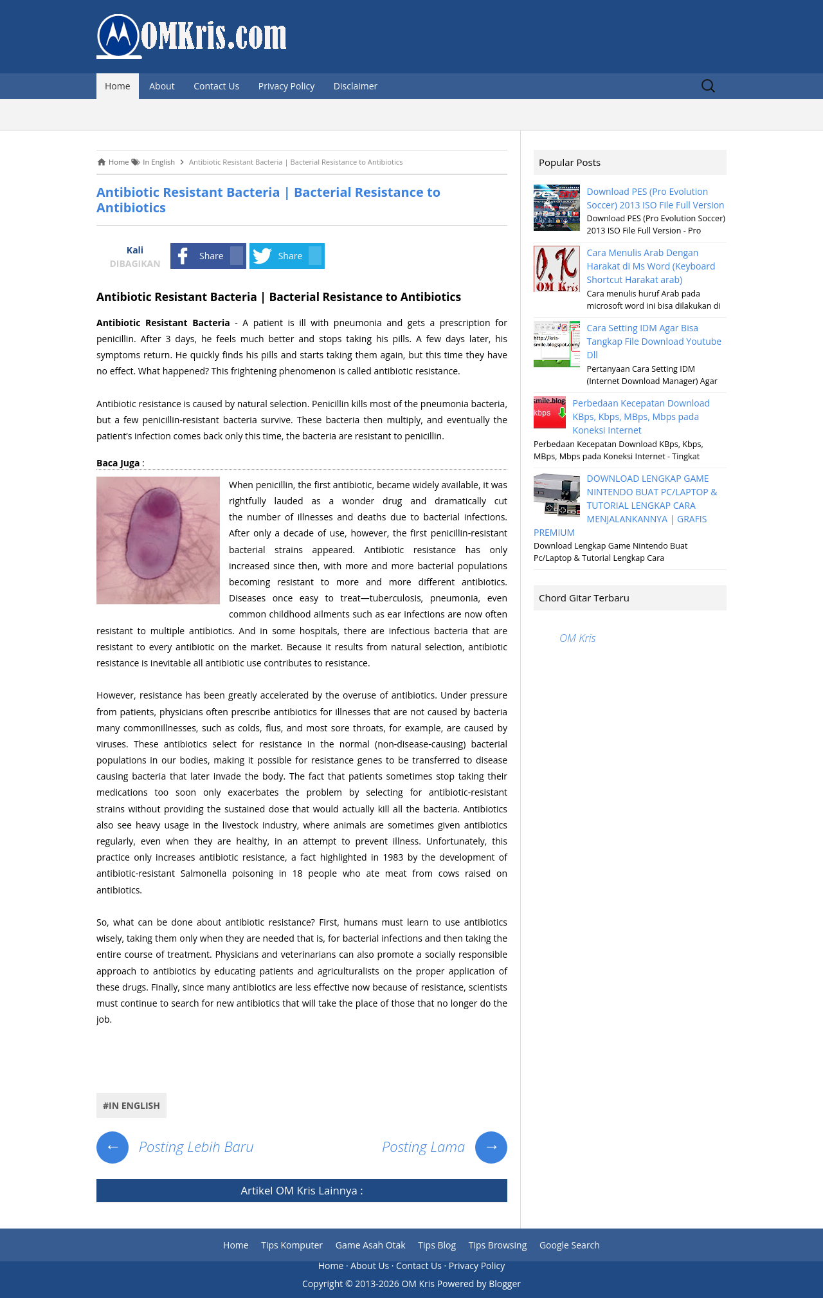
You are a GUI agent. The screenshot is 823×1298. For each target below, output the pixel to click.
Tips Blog (437, 1245)
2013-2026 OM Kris (395, 1283)
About (161, 86)
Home (118, 86)
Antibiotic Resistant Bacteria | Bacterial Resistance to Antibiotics (268, 199)
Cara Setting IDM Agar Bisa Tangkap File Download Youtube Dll (654, 341)
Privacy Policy (286, 86)
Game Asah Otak (371, 1245)
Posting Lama (444, 1146)
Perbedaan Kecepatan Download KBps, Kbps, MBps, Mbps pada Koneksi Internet (641, 416)
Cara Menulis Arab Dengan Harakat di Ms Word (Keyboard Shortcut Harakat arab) (651, 266)
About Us (369, 1265)
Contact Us (216, 86)
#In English (131, 1105)
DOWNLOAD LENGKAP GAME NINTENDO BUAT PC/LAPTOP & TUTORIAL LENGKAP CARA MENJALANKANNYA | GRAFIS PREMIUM (626, 505)
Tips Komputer (292, 1245)
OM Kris (296, 1190)
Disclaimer (355, 86)
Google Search (569, 1245)
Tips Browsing (498, 1245)
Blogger (505, 1283)
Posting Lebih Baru (175, 1146)
